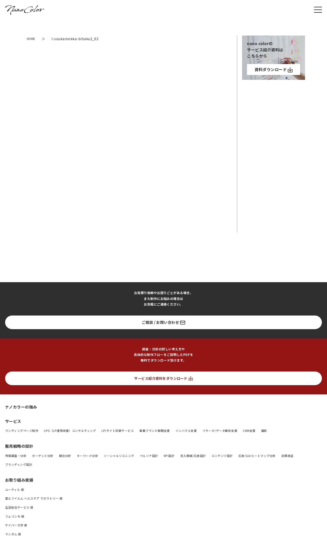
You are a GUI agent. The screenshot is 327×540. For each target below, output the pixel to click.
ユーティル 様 (14, 489)
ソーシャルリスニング (119, 456)
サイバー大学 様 (16, 525)
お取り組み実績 (19, 480)
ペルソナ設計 (149, 456)
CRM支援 (249, 430)
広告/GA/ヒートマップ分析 (257, 456)
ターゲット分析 (42, 456)
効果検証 (287, 456)
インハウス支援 (186, 430)
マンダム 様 (13, 534)
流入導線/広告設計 (193, 456)
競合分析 (65, 456)
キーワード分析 (87, 456)
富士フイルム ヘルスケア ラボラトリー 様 (33, 498)
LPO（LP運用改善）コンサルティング (70, 430)
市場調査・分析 (15, 456)
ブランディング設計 (18, 464)
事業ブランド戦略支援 (154, 430)
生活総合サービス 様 (19, 507)
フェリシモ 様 (14, 516)
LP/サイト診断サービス (118, 430)
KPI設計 (169, 456)
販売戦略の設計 (19, 446)
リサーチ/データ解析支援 (219, 430)
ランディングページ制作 (21, 430)
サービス (13, 421)
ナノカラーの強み (21, 407)
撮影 (264, 430)
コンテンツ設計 (222, 456)
